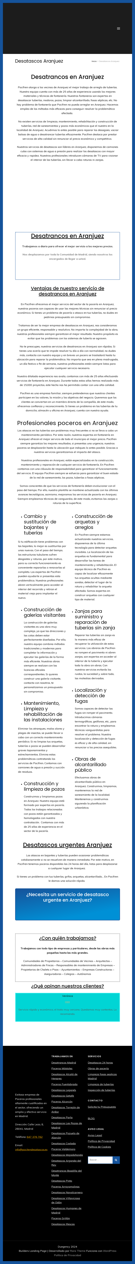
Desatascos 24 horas (100, 1062)
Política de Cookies (99, 1146)
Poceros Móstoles (61, 1068)
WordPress (109, 1251)
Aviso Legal (95, 1135)
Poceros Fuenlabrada (64, 1084)
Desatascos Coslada (63, 1143)
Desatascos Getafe (62, 1095)
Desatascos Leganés (63, 1090)
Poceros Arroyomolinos (65, 1186)
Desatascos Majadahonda (67, 1155)
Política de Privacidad (101, 1141)
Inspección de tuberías (101, 1090)
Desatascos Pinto (61, 1180)
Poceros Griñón (60, 1218)
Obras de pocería (98, 1068)
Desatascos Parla (62, 1117)
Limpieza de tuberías (101, 1084)
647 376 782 (35, 1137)
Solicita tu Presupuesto (102, 1106)
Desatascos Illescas (63, 1224)
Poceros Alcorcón (61, 1101)
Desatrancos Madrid (63, 1062)
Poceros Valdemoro (63, 1149)
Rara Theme (78, 1251)
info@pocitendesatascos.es (31, 1149)
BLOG (91, 1118)
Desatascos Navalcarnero (67, 1192)
